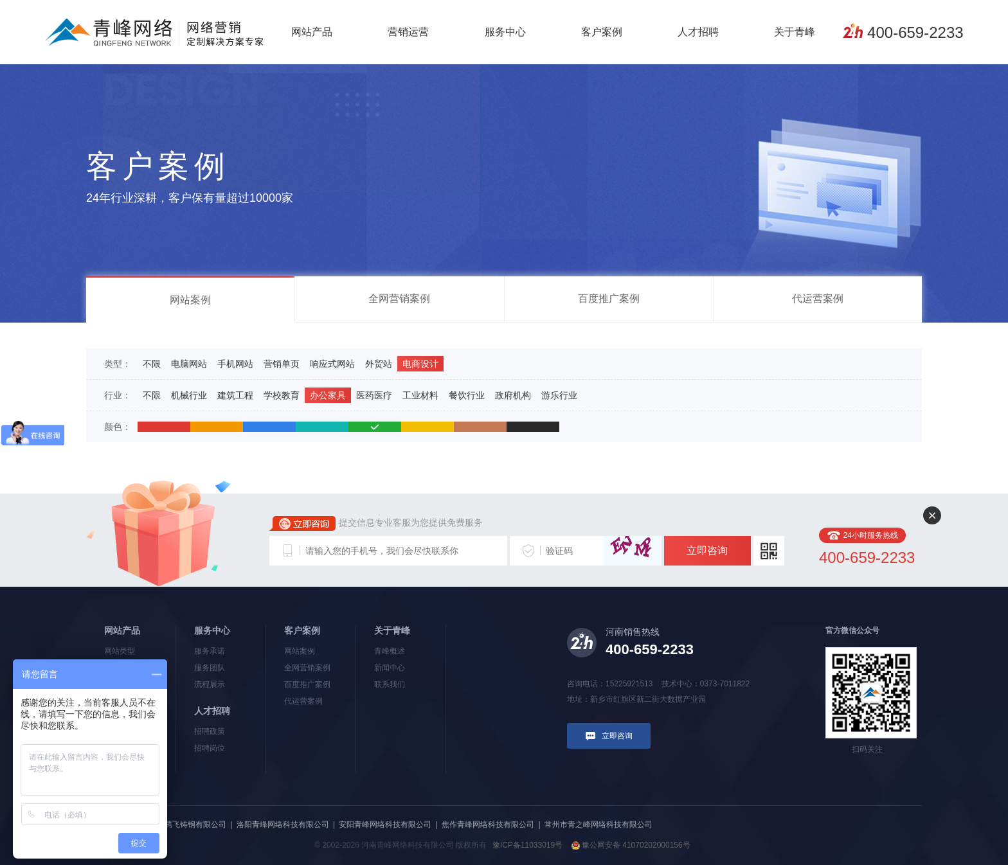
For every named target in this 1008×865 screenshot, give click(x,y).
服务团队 (209, 667)
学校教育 (282, 395)
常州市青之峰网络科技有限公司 (598, 824)
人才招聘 (698, 31)
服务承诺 (209, 651)
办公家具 (328, 395)
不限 (152, 364)
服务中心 (505, 31)
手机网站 (235, 364)
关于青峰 (794, 31)
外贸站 (378, 364)
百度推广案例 (609, 298)
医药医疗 (374, 395)
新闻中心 (389, 667)
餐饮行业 (467, 395)
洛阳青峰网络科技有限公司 (283, 824)
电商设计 (420, 364)
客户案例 (601, 31)
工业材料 (420, 395)
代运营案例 (817, 298)
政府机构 (513, 395)
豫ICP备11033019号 (527, 845)
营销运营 (408, 31)
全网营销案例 (399, 298)
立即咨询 (707, 550)
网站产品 (311, 31)
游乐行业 (559, 395)
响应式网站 (332, 364)
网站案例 (190, 299)
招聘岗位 (209, 748)
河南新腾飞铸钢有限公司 (183, 824)
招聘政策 (209, 731)
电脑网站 (189, 364)
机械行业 (189, 395)
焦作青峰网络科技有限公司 (488, 824)
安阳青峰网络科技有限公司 (385, 824)
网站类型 (119, 651)
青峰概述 (389, 651)
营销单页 (282, 364)
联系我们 (389, 684)
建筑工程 (235, 395)
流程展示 (209, 684)
